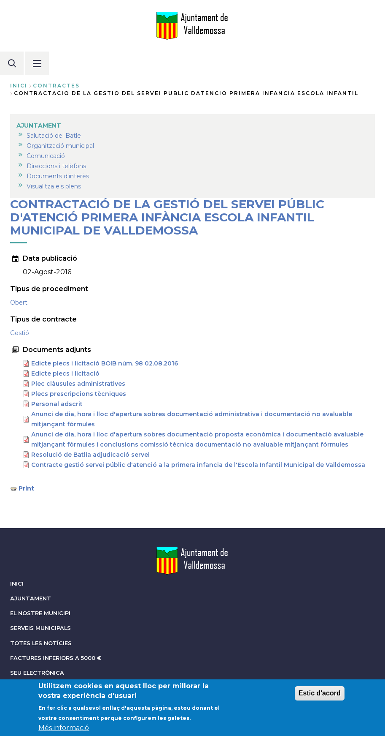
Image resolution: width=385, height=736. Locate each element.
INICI (17, 584)
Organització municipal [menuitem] (60, 146)
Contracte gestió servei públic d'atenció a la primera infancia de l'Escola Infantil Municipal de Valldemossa (198, 465)
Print (26, 488)
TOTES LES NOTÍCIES (41, 643)
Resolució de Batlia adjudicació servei (90, 454)
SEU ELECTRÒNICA (37, 673)
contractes (56, 85)
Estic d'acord (320, 696)
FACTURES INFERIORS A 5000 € (56, 658)
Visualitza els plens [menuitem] (54, 186)
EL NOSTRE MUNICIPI (40, 613)
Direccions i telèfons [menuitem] (56, 166)
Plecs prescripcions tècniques (78, 394)
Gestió (19, 333)
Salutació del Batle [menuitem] (54, 135)
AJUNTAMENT (30, 598)
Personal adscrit (57, 404)
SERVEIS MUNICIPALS (40, 628)
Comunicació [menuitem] (46, 156)
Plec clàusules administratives (78, 383)
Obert (18, 302)
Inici (18, 85)
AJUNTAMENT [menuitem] (38, 125)
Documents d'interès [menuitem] (58, 176)
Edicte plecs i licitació (65, 373)
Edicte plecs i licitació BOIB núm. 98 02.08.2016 (104, 363)
